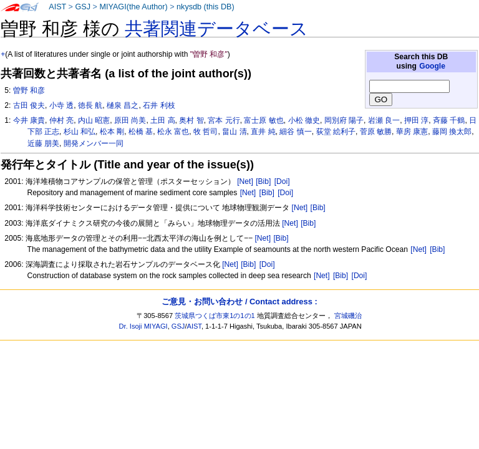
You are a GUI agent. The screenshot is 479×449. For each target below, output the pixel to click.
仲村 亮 (61, 120)
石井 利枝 (159, 105)
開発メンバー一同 (93, 143)
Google (432, 66)
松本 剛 (112, 131)
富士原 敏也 (263, 120)
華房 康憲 (412, 131)
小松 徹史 (304, 120)
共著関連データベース (216, 29)
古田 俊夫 (29, 105)
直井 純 (263, 131)
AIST (57, 6)
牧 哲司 (205, 131)
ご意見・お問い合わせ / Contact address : (239, 301)
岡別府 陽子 (344, 120)
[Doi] (282, 181)
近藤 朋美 (43, 143)
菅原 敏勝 (376, 131)
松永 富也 (173, 131)
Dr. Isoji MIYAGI (143, 326)
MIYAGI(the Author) (133, 6)
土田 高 (162, 120)
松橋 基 (140, 131)
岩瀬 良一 (384, 120)
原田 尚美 (130, 120)
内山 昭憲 (94, 120)
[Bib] (263, 181)
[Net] (245, 181)
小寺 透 (61, 105)
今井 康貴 (29, 120)
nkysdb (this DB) (206, 6)
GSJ (82, 6)
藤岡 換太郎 (452, 131)
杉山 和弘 (79, 131)
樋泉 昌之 (122, 105)
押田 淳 (416, 120)
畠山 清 (234, 131)
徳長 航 (90, 105)
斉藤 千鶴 (449, 120)
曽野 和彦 (29, 90)
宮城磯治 (348, 315)
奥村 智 (191, 120)
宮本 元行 (224, 120)
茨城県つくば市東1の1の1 (215, 315)
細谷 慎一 (295, 131)
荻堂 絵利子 (336, 131)
